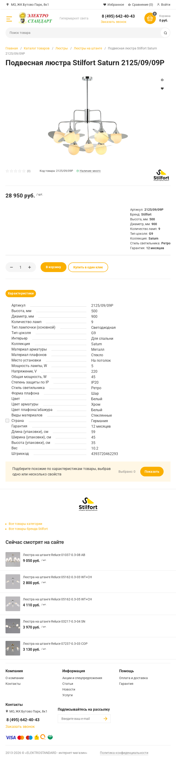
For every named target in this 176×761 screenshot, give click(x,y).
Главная (12, 48)
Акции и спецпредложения (82, 678)
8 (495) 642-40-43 (118, 16)
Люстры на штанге (88, 48)
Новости (68, 689)
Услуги (67, 695)
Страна (17, 420)
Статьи (67, 683)
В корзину (50, 267)
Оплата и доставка (133, 678)
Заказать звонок (113, 22)
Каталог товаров (37, 48)
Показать (152, 471)
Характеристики (21, 293)
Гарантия (126, 683)
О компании (15, 678)
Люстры (61, 48)
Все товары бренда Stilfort (28, 528)
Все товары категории (25, 523)
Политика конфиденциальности (124, 752)
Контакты (13, 683)
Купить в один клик (85, 267)
